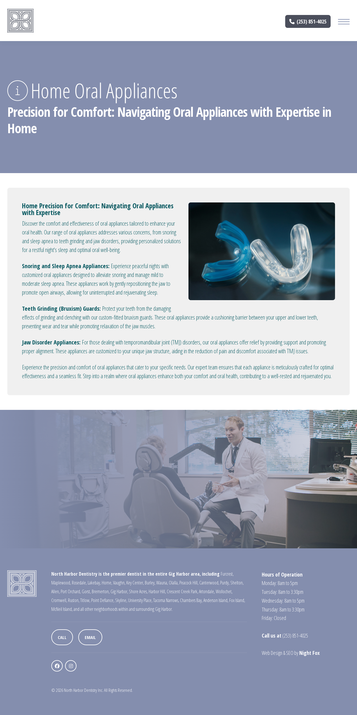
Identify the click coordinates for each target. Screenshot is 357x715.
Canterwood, (209, 582)
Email (90, 637)
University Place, (140, 600)
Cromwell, (59, 600)
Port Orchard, (71, 591)
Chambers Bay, (191, 600)
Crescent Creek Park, (182, 591)
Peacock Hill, (188, 582)
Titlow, (85, 600)
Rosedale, (79, 582)
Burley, (150, 582)
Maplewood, (61, 582)
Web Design (272, 652)
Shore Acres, (138, 591)
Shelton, (237, 582)
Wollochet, (224, 591)
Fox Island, (237, 600)
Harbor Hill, (157, 591)
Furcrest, (227, 574)
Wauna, (162, 582)
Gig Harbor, (119, 591)
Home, (107, 582)
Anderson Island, (215, 600)
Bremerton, (101, 591)
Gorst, (86, 591)
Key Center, (135, 582)
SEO (289, 652)
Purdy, (224, 582)
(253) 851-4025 (308, 21)
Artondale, (207, 591)
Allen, (55, 591)
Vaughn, (119, 582)
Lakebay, (94, 582)
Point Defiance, (102, 600)
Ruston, (73, 600)
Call (62, 637)
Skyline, (121, 600)
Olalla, (173, 582)
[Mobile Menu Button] (344, 22)
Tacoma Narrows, (166, 600)
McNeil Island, (62, 609)
